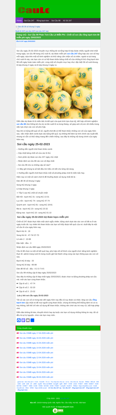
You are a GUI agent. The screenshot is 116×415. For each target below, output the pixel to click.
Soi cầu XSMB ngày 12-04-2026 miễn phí (36, 358)
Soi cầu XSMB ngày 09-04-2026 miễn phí (36, 372)
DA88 (51, 386)
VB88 (86, 384)
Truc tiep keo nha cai (57, 382)
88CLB (93, 382)
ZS (31, 384)
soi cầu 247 (30, 31)
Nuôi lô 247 (20, 31)
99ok (27, 388)
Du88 (95, 386)
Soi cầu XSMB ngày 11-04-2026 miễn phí (36, 362)
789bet (87, 382)
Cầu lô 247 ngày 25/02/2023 (25, 41)
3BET (65, 384)
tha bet (81, 382)
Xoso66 (41, 382)
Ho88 (96, 384)
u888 (35, 384)
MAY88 (19, 386)
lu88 (27, 384)
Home (19, 20)
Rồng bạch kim (43, 21)
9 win (36, 382)
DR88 (32, 388)
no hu (67, 382)
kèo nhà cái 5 (29, 382)
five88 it (69, 386)
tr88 (97, 382)
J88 (49, 388)
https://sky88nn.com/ (85, 386)
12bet (75, 384)
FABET (80, 384)
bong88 (55, 384)
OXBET (25, 386)
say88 (40, 384)
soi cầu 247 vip (42, 31)
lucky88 (62, 386)
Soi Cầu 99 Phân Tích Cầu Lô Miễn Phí (46, 35)
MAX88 (46, 386)
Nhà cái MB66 (47, 384)
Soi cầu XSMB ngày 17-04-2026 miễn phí (36, 333)
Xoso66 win (20, 388)
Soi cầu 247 (64, 398)
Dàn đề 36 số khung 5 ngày (29, 27)
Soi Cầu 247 (29, 21)
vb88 (19, 384)
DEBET (91, 384)
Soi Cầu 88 (55, 21)
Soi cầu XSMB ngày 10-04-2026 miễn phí (36, 367)
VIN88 (40, 386)
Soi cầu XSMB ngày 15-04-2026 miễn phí (36, 343)
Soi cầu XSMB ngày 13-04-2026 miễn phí (36, 353)
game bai (20, 382)
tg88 (60, 384)
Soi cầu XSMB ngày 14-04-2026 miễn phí (36, 348)
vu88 (23, 384)
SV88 (70, 384)
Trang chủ (21, 35)
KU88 (35, 386)
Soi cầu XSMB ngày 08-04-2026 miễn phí (36, 377)
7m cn (48, 382)
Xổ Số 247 (67, 21)
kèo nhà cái (74, 382)
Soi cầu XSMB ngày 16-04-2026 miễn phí (36, 338)
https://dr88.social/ (41, 388)
